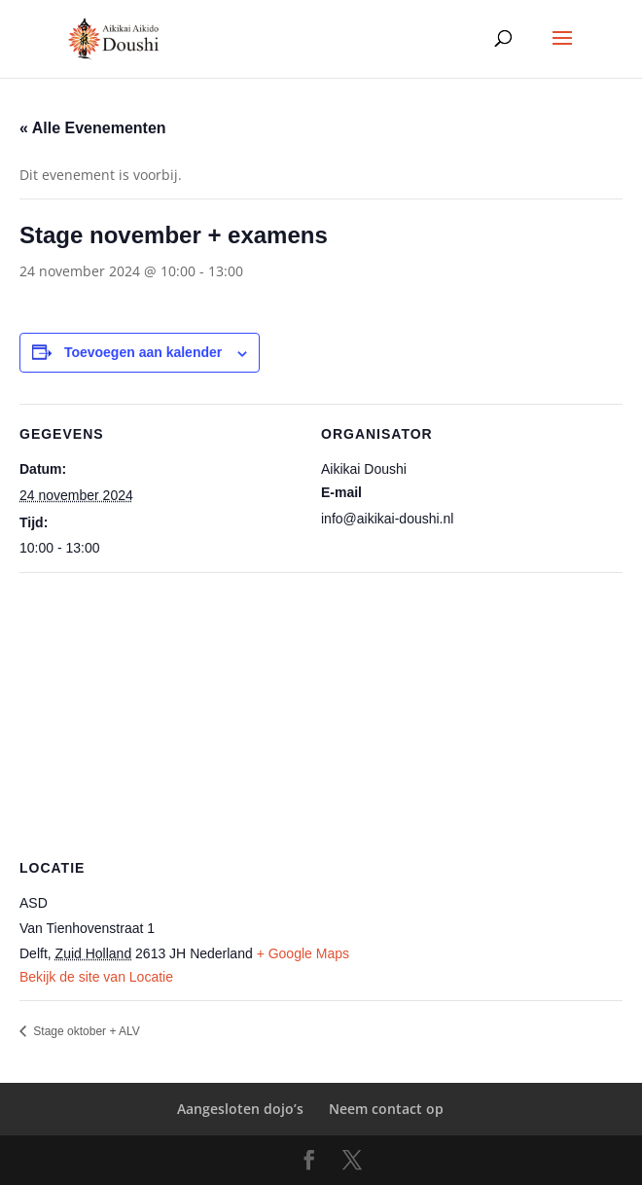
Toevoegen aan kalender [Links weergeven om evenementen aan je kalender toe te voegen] (143, 352)
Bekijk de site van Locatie (96, 977)
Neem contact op (386, 1108)
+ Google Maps (303, 953)
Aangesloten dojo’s (240, 1108)
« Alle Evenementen (92, 128)
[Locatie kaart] (321, 712)
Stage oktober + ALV (85, 1031)
